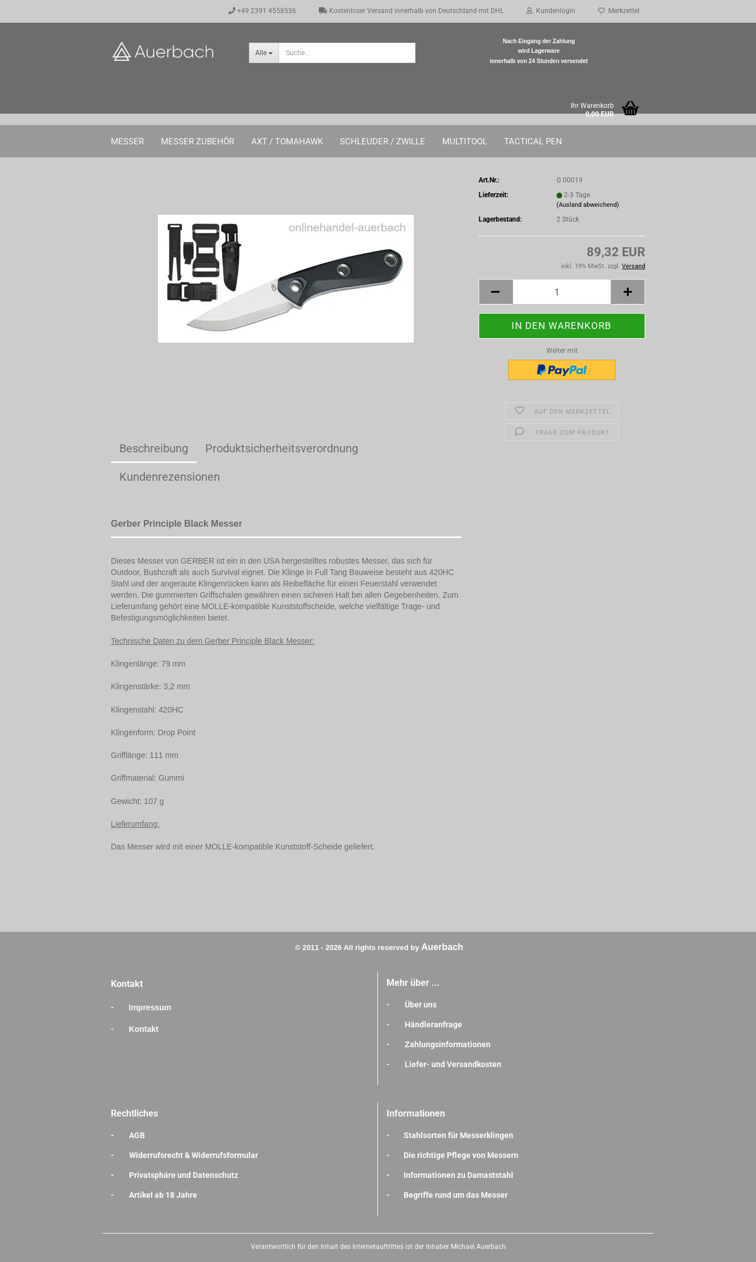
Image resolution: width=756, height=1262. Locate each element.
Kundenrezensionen (169, 477)
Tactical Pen (533, 141)
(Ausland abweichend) (587, 205)
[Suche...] (264, 53)
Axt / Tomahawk (287, 141)
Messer (127, 141)
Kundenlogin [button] (550, 11)
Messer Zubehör (197, 141)
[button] (496, 292)
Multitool (464, 141)
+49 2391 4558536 (262, 11)
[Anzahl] (562, 292)
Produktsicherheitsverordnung (281, 448)
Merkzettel (618, 11)
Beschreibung (153, 448)
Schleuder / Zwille (382, 141)
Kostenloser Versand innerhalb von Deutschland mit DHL (411, 11)
